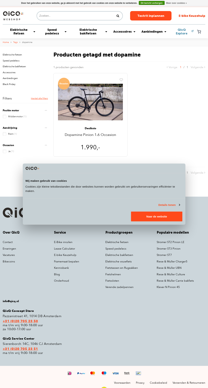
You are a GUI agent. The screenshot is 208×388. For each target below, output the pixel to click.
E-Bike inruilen (63, 242)
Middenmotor (17, 116)
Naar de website (156, 216)
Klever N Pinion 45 (168, 287)
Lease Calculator (64, 248)
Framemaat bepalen (66, 261)
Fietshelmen (113, 274)
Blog (57, 274)
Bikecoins (9, 261)
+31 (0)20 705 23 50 (20, 321)
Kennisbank (61, 268)
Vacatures (9, 255)
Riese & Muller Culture (171, 274)
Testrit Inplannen (150, 16)
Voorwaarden (122, 383)
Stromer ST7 (164, 255)
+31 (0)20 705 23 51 (20, 349)
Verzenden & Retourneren (189, 383)
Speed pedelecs (56, 31)
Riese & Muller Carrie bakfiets (175, 281)
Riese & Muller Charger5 (172, 261)
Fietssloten (112, 281)
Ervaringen (9, 248)
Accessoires (124, 31)
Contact (8, 242)
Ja (11, 151)
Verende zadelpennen (119, 287)
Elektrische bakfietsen (93, 31)
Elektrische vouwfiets (118, 261)
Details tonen (167, 204)
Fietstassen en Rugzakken (121, 268)
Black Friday (9, 84)
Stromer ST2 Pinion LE (170, 242)
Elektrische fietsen (22, 31)
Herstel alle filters (39, 98)
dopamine (27, 42)
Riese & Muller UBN (169, 268)
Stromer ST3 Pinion (169, 248)
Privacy (140, 383)
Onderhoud (61, 281)
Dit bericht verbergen (152, 3)
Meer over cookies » (176, 3)
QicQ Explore (181, 31)
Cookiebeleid (158, 383)
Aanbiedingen (153, 31)
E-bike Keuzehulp (192, 16)
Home (6, 42)
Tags (15, 42)
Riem (12, 134)
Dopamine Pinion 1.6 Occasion (90, 135)
